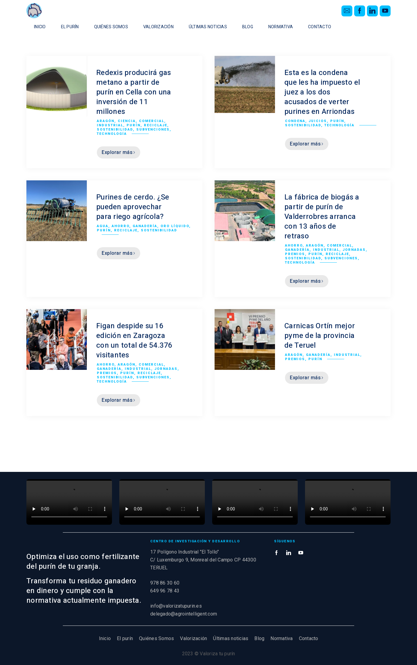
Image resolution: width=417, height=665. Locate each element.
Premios (295, 254)
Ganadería (145, 226)
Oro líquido (175, 226)
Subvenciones (153, 129)
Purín (134, 125)
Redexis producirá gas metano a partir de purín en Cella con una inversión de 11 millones (133, 92)
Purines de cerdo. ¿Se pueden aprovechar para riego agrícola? (132, 207)
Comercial (151, 121)
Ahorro (120, 226)
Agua (102, 226)
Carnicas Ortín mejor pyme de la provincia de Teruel (319, 336)
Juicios (318, 121)
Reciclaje (155, 125)
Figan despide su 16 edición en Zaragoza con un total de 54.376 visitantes (134, 340)
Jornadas (354, 250)
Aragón (105, 121)
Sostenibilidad (115, 129)
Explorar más (118, 152)
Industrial (110, 125)
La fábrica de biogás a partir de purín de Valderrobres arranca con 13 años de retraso (321, 216)
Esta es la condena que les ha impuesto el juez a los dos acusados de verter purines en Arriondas (322, 92)
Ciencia (127, 121)
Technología (112, 134)
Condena (295, 121)
